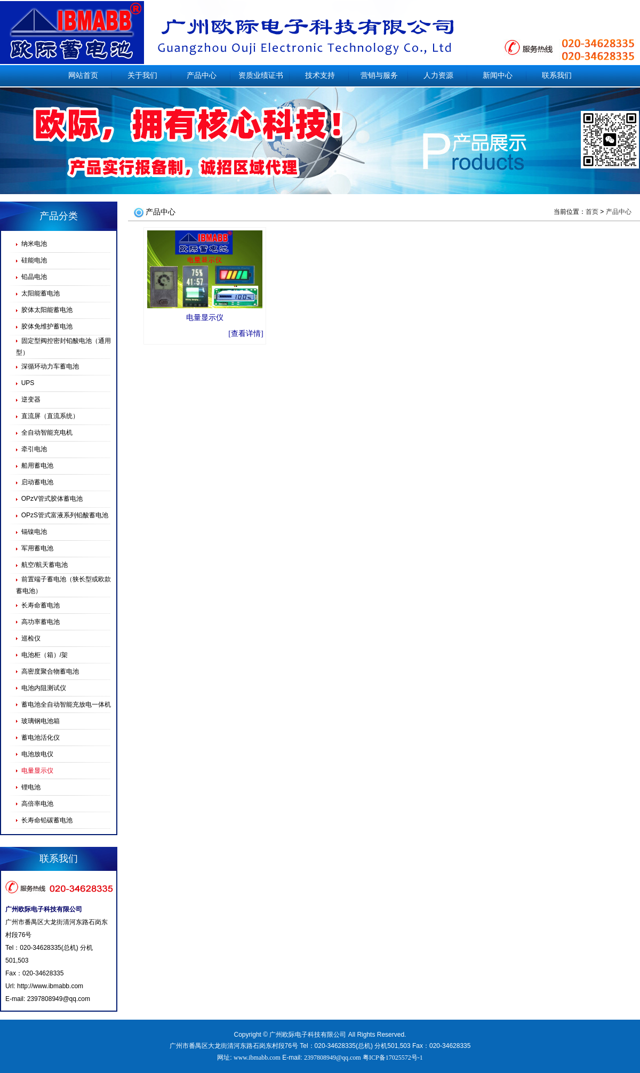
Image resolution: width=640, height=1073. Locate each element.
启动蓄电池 (37, 482)
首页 (592, 211)
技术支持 (320, 75)
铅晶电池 (34, 277)
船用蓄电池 (37, 465)
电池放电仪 (37, 754)
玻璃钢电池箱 (40, 721)
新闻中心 (498, 75)
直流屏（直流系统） (50, 416)
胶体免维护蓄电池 (47, 326)
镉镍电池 (34, 531)
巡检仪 (31, 638)
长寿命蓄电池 (40, 605)
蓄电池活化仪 (40, 737)
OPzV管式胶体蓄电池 (52, 498)
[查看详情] (245, 334)
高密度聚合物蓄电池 (50, 671)
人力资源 (438, 75)
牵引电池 (34, 449)
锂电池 (31, 787)
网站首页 (83, 75)
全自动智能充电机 (47, 432)
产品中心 (202, 75)
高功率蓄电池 (40, 622)
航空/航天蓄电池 (44, 564)
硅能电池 (34, 260)
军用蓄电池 (37, 548)
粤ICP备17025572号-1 (393, 1057)
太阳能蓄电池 (40, 293)
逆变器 (31, 399)
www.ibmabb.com (257, 1057)
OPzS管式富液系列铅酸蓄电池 (64, 515)
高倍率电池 (37, 803)
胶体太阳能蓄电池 (47, 310)
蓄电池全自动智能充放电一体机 (66, 704)
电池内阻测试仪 (43, 688)
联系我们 (557, 75)
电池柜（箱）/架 (44, 655)
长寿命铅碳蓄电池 (47, 820)
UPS (28, 383)
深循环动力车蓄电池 (50, 366)
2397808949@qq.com (58, 999)
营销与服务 (379, 75)
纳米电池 (34, 243)
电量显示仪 (204, 318)
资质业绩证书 (260, 75)
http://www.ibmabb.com (50, 986)
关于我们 (142, 75)
